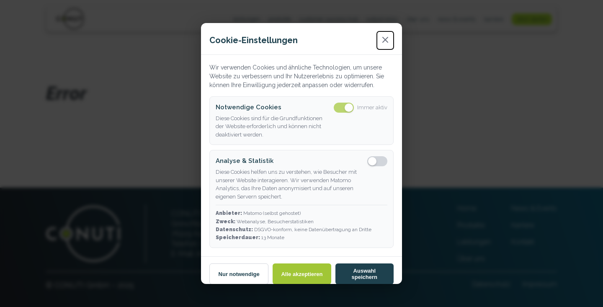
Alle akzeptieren (301, 274)
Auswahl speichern (364, 274)
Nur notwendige (239, 274)
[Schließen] (385, 40)
